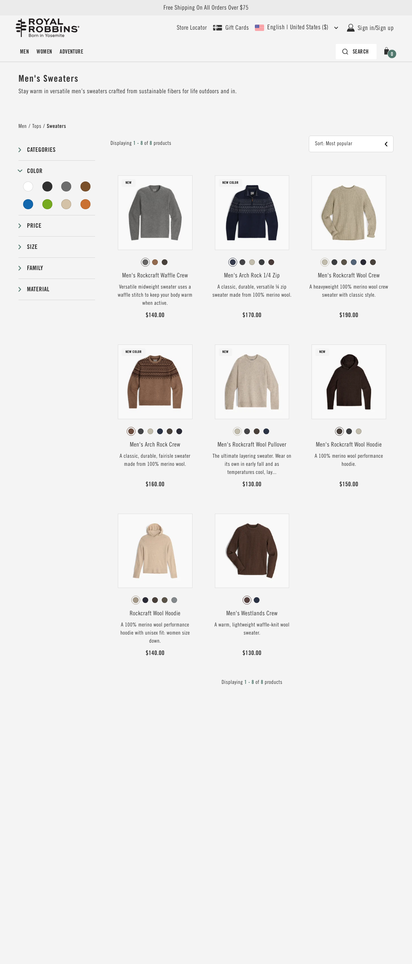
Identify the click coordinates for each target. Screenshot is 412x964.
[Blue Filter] (28, 204)
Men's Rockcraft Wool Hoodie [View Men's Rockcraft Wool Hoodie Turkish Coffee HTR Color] (349, 444)
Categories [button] (41, 149)
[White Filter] (28, 186)
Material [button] (38, 289)
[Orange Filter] (85, 204)
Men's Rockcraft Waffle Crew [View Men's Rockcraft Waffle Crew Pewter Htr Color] (155, 275)
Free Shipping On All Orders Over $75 (205, 7)
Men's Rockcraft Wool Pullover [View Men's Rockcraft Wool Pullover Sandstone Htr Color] (252, 444)
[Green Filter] (47, 204)
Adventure (71, 52)
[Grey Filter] (66, 186)
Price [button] (34, 225)
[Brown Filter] (85, 186)
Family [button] (35, 268)
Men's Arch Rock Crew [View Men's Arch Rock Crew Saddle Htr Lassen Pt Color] (155, 444)
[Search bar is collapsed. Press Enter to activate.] (356, 51)
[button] (388, 51)
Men (24, 52)
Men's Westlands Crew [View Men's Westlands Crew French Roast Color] (252, 613)
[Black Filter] (47, 186)
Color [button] (34, 171)
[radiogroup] (155, 262)
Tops (36, 126)
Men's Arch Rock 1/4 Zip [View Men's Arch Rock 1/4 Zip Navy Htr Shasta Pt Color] (252, 275)
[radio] (145, 262)
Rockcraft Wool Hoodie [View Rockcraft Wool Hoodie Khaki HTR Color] (155, 613)
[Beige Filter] (66, 204)
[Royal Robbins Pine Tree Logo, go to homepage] (47, 27)
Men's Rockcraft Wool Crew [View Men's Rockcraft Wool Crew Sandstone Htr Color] (349, 275)
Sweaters (56, 126)
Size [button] (32, 246)
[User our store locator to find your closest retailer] (192, 27)
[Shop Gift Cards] (231, 27)
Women (44, 52)
